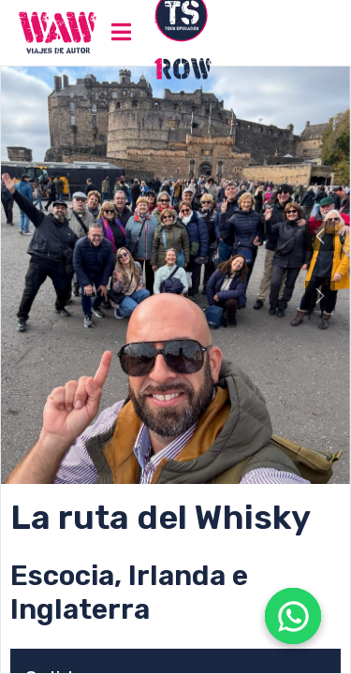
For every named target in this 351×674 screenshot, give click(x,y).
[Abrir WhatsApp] (293, 616)
